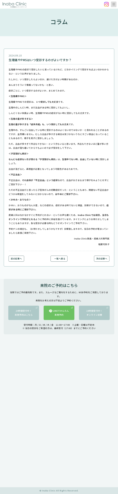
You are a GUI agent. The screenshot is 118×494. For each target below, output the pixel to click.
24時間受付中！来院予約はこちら (26, 311)
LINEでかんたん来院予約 (61, 311)
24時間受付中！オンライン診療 (97, 311)
